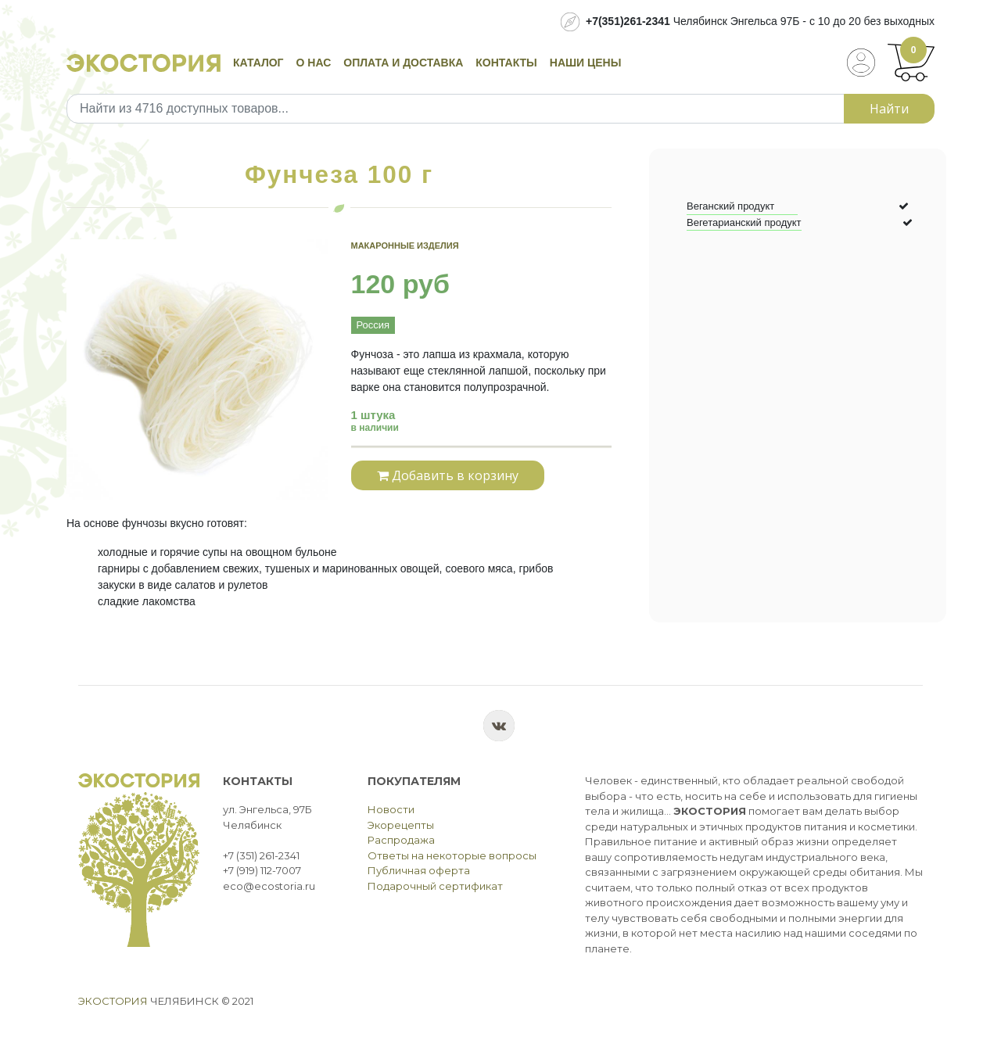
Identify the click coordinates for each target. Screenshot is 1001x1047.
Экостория (113, 1001)
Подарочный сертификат (435, 886)
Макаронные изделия (405, 245)
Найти (889, 108)
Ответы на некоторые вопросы (452, 855)
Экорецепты (401, 825)
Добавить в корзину (447, 475)
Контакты (505, 62)
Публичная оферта (419, 870)
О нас (314, 62)
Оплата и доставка (403, 62)
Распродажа (401, 840)
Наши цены (586, 62)
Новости (391, 809)
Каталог (258, 62)
